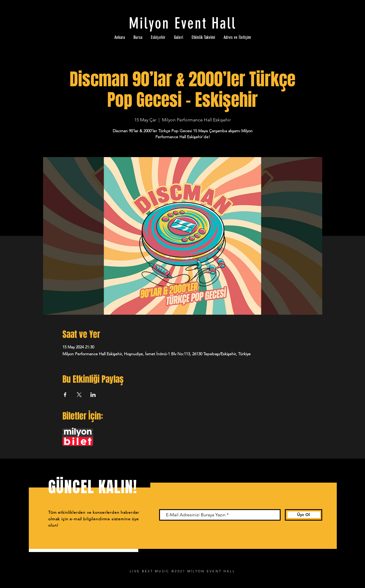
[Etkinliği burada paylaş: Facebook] (65, 394)
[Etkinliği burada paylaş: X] (79, 394)
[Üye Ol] (303, 515)
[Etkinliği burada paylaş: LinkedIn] (93, 394)
